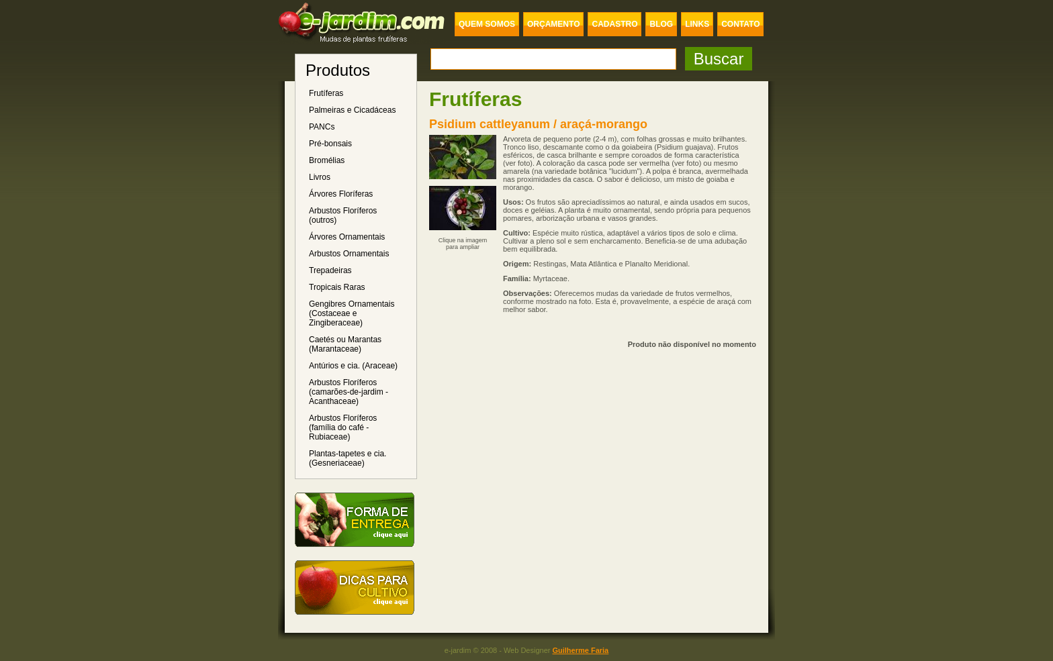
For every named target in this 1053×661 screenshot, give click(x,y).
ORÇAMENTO (553, 24)
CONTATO (740, 24)
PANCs (321, 127)
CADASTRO (614, 24)
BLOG (661, 24)
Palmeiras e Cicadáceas (352, 110)
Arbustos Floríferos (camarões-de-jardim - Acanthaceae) (348, 392)
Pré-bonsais (330, 143)
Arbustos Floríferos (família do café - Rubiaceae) (343, 427)
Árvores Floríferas (341, 194)
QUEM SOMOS (487, 24)
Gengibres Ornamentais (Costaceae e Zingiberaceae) (351, 313)
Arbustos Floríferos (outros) (343, 215)
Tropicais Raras (337, 287)
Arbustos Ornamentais (349, 253)
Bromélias (327, 160)
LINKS (697, 24)
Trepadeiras (330, 270)
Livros (319, 177)
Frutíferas (326, 93)
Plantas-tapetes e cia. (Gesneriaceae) (347, 458)
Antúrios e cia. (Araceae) (353, 365)
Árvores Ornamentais (347, 237)
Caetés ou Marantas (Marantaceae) (345, 344)
